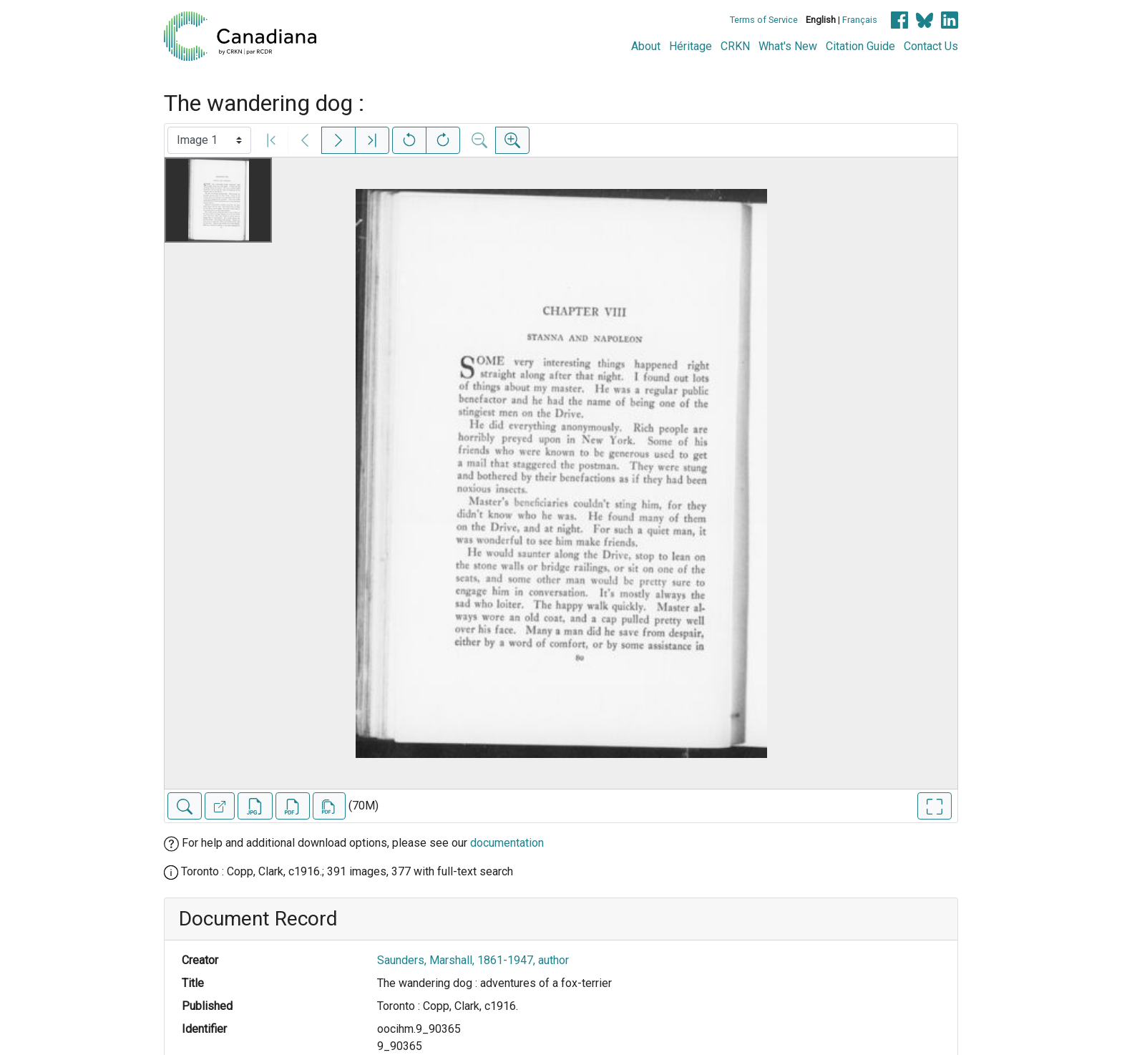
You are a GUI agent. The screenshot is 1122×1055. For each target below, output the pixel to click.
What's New (787, 46)
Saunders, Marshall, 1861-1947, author (473, 960)
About (645, 46)
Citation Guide (860, 46)
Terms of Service (764, 19)
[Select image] (209, 140)
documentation (507, 843)
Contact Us (931, 46)
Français (859, 19)
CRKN (735, 46)
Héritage (690, 46)
